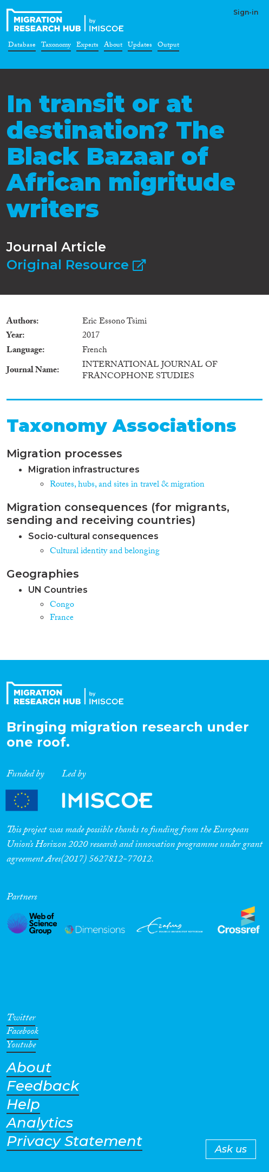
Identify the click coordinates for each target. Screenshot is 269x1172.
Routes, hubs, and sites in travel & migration (127, 485)
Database (22, 46)
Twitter (20, 1019)
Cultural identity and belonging (105, 552)
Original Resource (76, 265)
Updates (140, 46)
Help (23, 1104)
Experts (87, 46)
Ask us (231, 1149)
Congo (62, 605)
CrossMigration (67, 20)
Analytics (39, 1123)
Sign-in (245, 12)
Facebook (22, 1033)
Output (168, 46)
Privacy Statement (74, 1141)
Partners (88, 800)
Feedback (42, 1086)
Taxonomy (56, 46)
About (113, 46)
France (62, 618)
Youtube (21, 1046)
